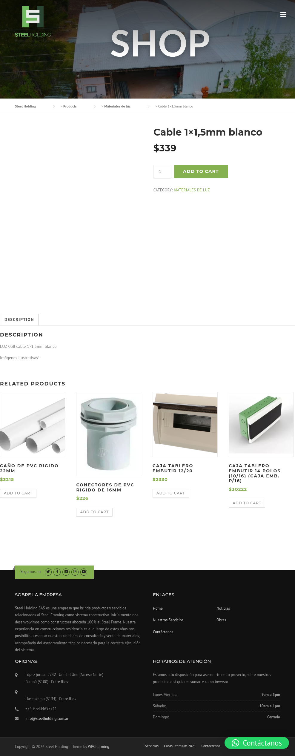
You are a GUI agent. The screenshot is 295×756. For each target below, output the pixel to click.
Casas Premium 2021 (180, 746)
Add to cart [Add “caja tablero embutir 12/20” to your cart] (170, 493)
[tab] (19, 320)
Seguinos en (31, 571)
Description (19, 319)
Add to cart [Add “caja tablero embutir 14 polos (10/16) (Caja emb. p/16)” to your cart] (247, 503)
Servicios (152, 746)
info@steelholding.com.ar (46, 718)
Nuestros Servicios (168, 620)
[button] (257, 743)
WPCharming (98, 746)
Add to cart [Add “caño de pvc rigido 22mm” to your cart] (18, 493)
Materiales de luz (192, 190)
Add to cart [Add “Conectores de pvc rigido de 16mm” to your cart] (94, 512)
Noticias (223, 608)
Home (158, 608)
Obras (221, 620)
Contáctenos (163, 631)
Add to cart (201, 171)
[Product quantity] (162, 172)
